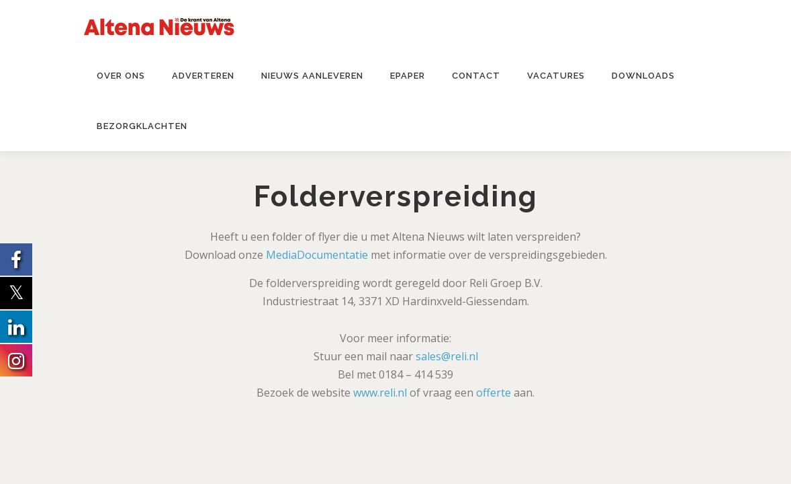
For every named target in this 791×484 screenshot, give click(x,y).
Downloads (643, 76)
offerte (493, 392)
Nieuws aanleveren (312, 76)
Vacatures (556, 76)
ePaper (407, 76)
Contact (476, 76)
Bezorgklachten (142, 126)
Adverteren (203, 76)
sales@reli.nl (447, 356)
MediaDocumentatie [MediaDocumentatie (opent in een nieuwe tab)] (317, 254)
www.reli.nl (380, 392)
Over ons (121, 76)
